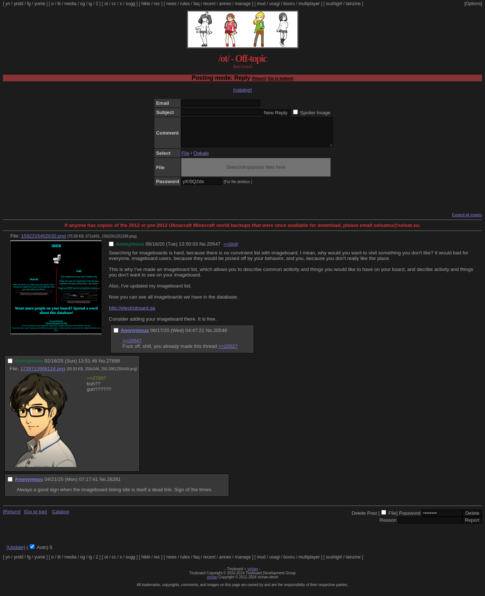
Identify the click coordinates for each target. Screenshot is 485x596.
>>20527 (228, 351)
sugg (130, 3)
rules (185, 3)
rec (157, 3)
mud (261, 3)
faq (196, 3)
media (70, 3)
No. (203, 249)
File (185, 158)
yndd (18, 3)
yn (8, 3)
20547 (214, 249)
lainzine (353, 3)
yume (39, 3)
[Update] (16, 553)
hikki (145, 3)
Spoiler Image (315, 112)
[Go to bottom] (280, 78)
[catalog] (242, 90)
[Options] (473, 3)
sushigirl (334, 3)
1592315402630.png (43, 241)
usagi (274, 3)
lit (59, 3)
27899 (113, 366)
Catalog (60, 517)
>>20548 (231, 250)
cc (114, 3)
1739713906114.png (42, 374)
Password (410, 518)
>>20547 (132, 346)
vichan (252, 574)
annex (225, 3)
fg (29, 3)
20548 (220, 336)
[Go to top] (35, 517)
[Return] (259, 78)
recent (209, 3)
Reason (387, 525)
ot (106, 3)
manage (243, 3)
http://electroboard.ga (132, 313)
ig (90, 3)
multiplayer (309, 3)
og (82, 3)
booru (289, 3)
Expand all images (467, 220)
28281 (114, 485)
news (171, 3)
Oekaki (200, 158)
